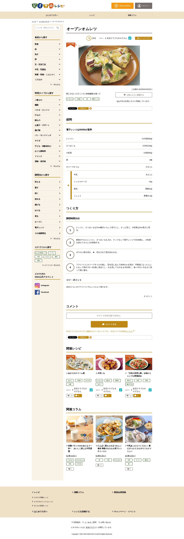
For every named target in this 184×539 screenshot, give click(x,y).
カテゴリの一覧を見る (52, 265)
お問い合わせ (105, 522)
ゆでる (37, 210)
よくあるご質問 (90, 522)
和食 (146, 380)
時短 (38, 260)
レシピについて (44, 21)
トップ (34, 21)
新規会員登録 (120, 492)
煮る (36, 216)
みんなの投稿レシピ (40, 253)
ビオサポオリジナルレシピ (43, 502)
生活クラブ (91, 527)
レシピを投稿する (82, 512)
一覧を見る (56, 84)
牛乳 (38, 256)
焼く (36, 193)
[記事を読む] (71, 456)
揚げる (37, 205)
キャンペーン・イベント (125, 512)
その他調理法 (40, 233)
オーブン (38, 222)
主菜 (137, 380)
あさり (70, 380)
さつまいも (99, 380)
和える (37, 182)
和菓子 (117, 380)
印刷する (83, 108)
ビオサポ (87, 380)
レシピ (92, 15)
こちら (130, 331)
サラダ (37, 141)
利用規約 (76, 522)
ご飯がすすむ (129, 384)
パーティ (52, 253)
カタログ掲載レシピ (41, 497)
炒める (37, 199)
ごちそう (47, 256)
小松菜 (79, 380)
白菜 (70, 384)
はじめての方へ (52, 15)
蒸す (36, 188)
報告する (149, 296)
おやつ (99, 384)
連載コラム (132, 15)
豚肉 (56, 256)
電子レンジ (39, 227)
